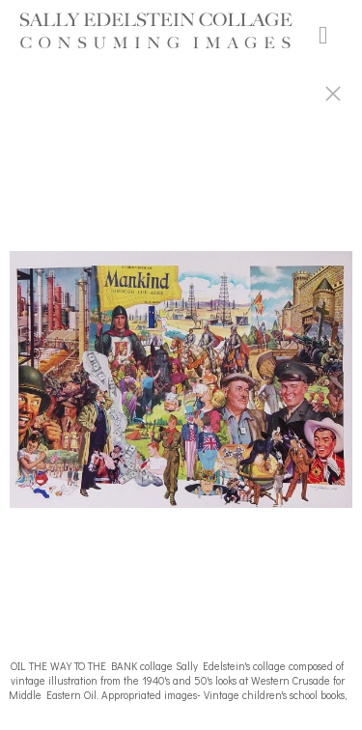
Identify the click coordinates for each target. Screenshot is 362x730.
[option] (181, 389)
